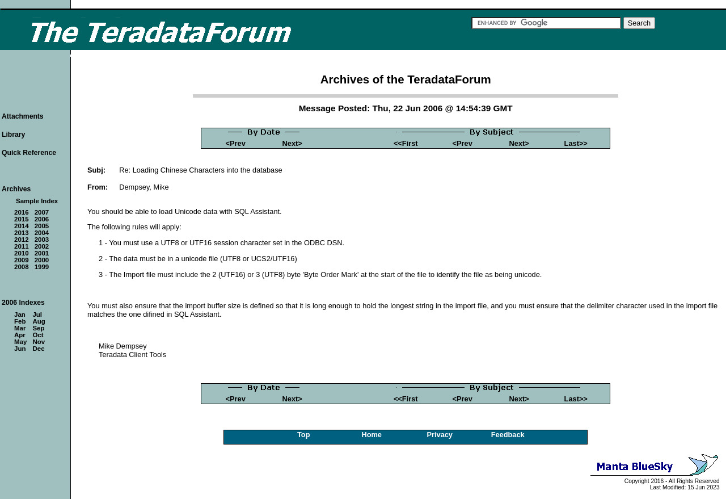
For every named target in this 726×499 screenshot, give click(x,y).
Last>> (576, 143)
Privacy (440, 434)
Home (371, 434)
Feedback (508, 434)
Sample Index (37, 201)
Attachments (23, 116)
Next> (292, 143)
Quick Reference (29, 153)
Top (303, 434)
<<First (406, 143)
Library (13, 135)
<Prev (236, 143)
